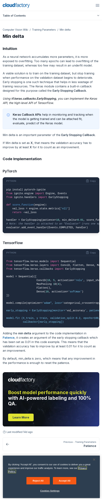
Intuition (10, 48)
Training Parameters (44, 29)
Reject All (38, 482)
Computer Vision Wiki (15, 29)
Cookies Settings (50, 492)
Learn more (21, 417)
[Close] (94, 461)
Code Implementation (22, 159)
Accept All (64, 482)
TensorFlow (13, 243)
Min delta (65, 29)
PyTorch (10, 171)
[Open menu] (97, 5)
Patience (9, 337)
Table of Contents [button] (51, 15)
